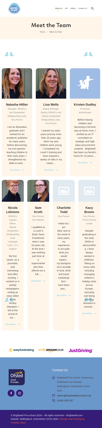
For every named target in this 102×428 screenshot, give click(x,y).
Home (42, 32)
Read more (15, 170)
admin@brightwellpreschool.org (74, 395)
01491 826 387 (65, 400)
